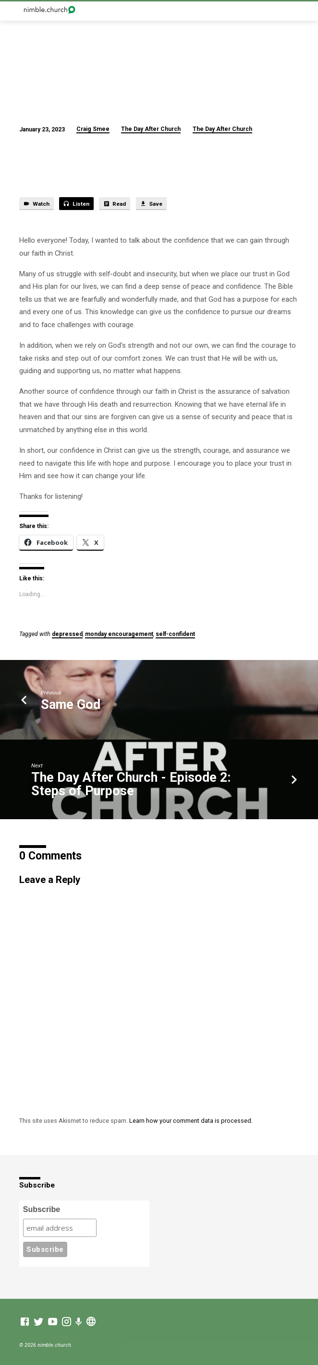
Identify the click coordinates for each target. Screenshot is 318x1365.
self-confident (175, 634)
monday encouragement (119, 634)
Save (151, 204)
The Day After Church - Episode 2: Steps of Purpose (131, 784)
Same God (70, 704)
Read (114, 204)
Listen (76, 204)
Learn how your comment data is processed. (191, 1120)
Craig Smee (93, 129)
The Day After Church (151, 129)
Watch (36, 204)
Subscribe (41, 1209)
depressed (67, 634)
